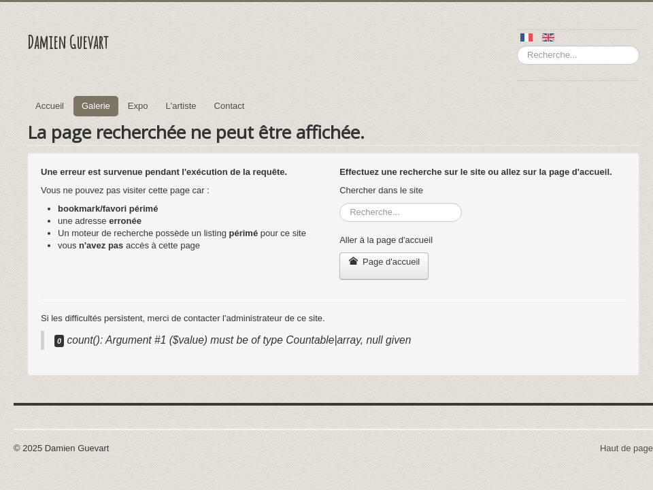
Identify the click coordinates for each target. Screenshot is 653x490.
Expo (138, 106)
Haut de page (626, 448)
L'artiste (180, 106)
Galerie (96, 106)
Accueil (49, 106)
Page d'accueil (384, 262)
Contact (229, 106)
